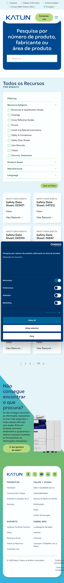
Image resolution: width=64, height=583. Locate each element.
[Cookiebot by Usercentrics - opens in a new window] (50, 243)
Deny (32, 337)
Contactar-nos (44, 17)
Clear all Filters (49, 185)
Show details (51, 314)
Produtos (13, 482)
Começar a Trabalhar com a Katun (45, 544)
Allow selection (32, 329)
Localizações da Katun (42, 527)
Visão (35, 509)
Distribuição (38, 504)
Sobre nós (39, 521)
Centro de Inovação (41, 515)
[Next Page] (43, 363)
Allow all (32, 321)
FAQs (9, 532)
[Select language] (49, 6)
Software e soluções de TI (18, 498)
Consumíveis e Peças (16, 493)
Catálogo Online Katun (30, 2)
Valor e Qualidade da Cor (44, 487)
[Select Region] (22, 6)
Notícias (37, 532)
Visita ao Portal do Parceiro (18, 527)
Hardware (11, 487)
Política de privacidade (59, 561)
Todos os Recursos (15, 543)
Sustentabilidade (40, 493)
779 (38, 363)
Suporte (12, 521)
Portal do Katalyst (50, 2)
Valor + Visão (42, 482)
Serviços (10, 504)
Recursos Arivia (13, 538)
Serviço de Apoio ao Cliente (45, 498)
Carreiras (37, 538)
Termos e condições (59, 568)
